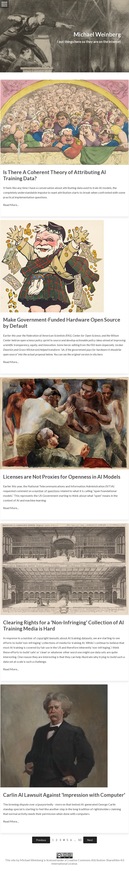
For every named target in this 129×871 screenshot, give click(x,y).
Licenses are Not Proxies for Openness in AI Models (61, 477)
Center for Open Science (87, 335)
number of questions (47, 491)
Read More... (11, 204)
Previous (41, 840)
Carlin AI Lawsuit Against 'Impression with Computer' (64, 795)
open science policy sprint (35, 340)
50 (79, 840)
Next (90, 840)
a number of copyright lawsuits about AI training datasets (56, 638)
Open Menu (4, 4)
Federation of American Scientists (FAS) (48, 335)
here (100, 354)
